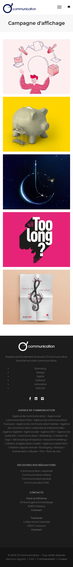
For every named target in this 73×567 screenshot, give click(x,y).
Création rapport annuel (22, 447)
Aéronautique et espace (27, 439)
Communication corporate (36, 471)
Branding (40, 368)
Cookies (62, 559)
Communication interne (36, 475)
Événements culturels (25, 451)
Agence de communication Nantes (37, 424)
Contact (36, 510)
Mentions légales (16, 559)
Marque (58, 447)
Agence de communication (29, 416)
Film (42, 451)
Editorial (40, 380)
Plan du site (53, 451)
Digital (40, 376)
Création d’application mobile (23, 443)
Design (40, 372)
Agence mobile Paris (55, 443)
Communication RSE (36, 482)
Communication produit (36, 478)
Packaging (45, 447)
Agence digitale (12, 431)
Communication (28, 435)
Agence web (31, 431)
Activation (40, 384)
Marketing (45, 435)
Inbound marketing (55, 439)
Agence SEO (48, 431)
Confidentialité (46, 559)
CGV (31, 559)
